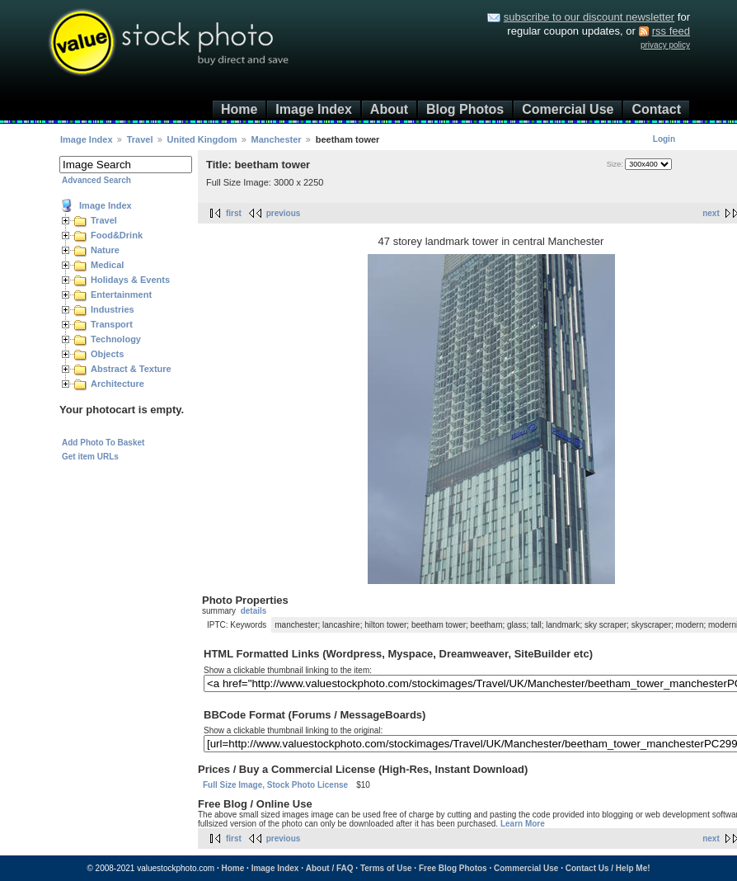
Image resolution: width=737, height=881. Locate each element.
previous (283, 213)
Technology (116, 339)
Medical (107, 265)
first (234, 213)
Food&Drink (117, 235)
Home (239, 109)
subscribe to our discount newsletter (589, 17)
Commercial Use (526, 868)
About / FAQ (330, 868)
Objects (107, 354)
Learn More (522, 823)
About (389, 109)
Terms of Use (386, 868)
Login (664, 139)
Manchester (276, 139)
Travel (140, 139)
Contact (656, 109)
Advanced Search (96, 180)
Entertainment (121, 294)
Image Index (313, 109)
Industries (112, 309)
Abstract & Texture (131, 369)
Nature (105, 250)
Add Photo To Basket (103, 442)
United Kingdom (202, 139)
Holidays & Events (130, 280)
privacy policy (665, 44)
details (254, 610)
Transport (112, 324)
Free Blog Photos (453, 868)
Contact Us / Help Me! (608, 868)
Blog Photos (465, 109)
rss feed (671, 31)
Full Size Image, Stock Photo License (275, 784)
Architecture (117, 384)
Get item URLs (90, 456)
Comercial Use (567, 109)
